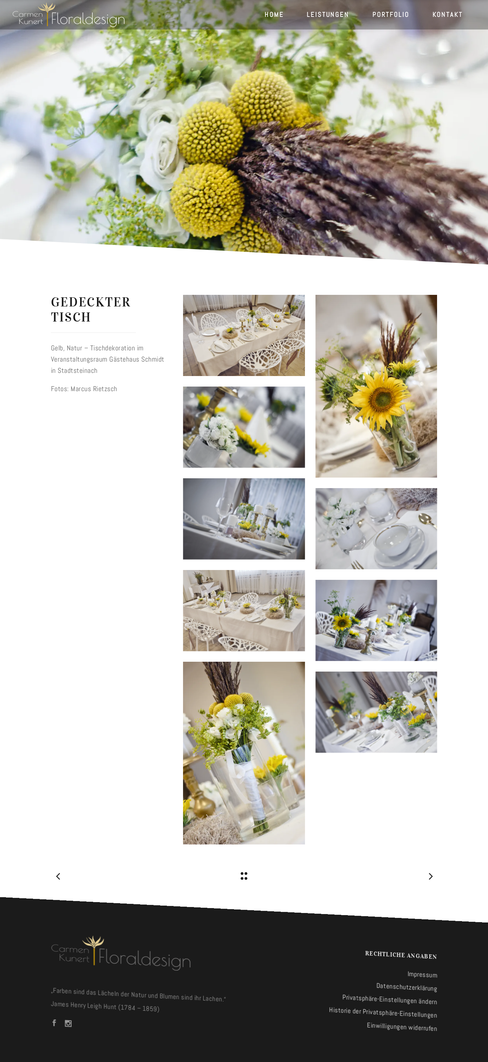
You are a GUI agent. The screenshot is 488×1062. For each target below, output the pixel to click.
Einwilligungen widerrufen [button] (402, 1027)
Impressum (422, 975)
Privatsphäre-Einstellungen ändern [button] (390, 999)
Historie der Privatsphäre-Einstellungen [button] (383, 1012)
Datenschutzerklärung (407, 987)
